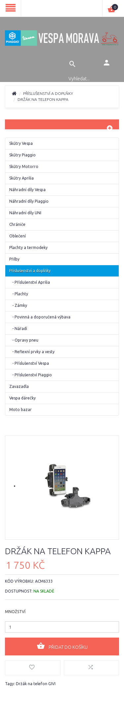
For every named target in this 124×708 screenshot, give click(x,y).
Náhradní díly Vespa (27, 189)
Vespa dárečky (22, 398)
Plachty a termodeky (28, 247)
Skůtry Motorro (23, 166)
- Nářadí (18, 328)
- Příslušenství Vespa (29, 363)
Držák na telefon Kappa (43, 99)
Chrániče (17, 224)
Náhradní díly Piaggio (29, 201)
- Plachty (18, 294)
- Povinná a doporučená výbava (39, 317)
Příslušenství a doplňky (48, 93)
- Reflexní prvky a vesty (32, 352)
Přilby (14, 259)
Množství (15, 611)
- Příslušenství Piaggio (30, 375)
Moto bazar (20, 409)
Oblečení (17, 236)
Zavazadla (19, 386)
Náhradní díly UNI (25, 213)
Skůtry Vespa (21, 143)
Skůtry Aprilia (21, 178)
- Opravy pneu (23, 340)
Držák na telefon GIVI (36, 684)
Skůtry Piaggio (22, 155)
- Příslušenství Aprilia (29, 282)
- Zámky (18, 305)
